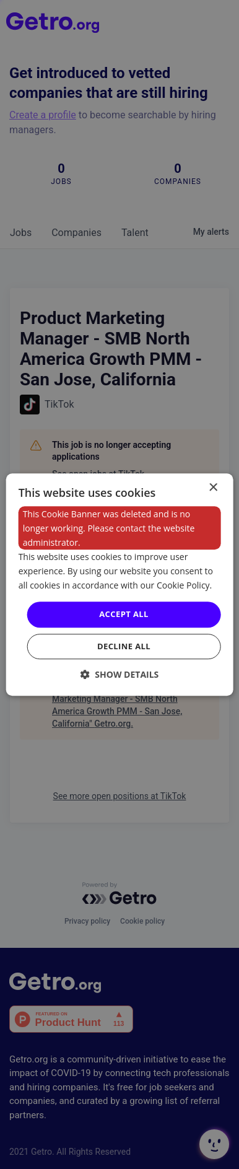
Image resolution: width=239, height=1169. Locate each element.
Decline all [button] (123, 646)
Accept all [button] (124, 614)
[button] (119, 674)
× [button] (212, 488)
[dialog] (119, 584)
